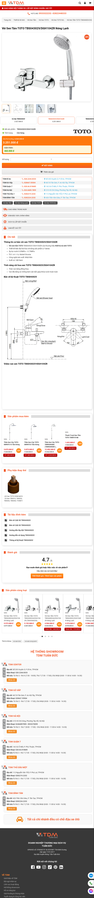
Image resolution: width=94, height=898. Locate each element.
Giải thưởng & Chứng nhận (14, 894)
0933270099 (33, 724)
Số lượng (5, 159)
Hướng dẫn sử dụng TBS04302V (21, 535)
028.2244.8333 (29, 179)
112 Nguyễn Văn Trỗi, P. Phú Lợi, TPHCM (60, 194)
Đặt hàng (47, 165)
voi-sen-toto (17, 641)
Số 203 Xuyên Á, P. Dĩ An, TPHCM (57, 179)
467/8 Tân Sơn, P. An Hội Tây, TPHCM (59, 183)
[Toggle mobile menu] (4, 3)
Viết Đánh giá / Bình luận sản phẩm (47, 576)
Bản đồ (12, 680)
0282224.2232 (28, 198)
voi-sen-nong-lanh (31, 641)
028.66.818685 (29, 186)
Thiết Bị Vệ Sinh (19, 20)
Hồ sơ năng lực (9, 891)
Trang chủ (7, 20)
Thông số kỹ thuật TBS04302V (21, 540)
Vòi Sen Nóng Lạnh (21, 203)
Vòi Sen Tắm (31, 20)
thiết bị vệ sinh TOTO (63, 246)
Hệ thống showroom (12, 887)
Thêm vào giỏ (47, 172)
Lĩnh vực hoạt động (11, 884)
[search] (80, 3)
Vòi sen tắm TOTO (16, 246)
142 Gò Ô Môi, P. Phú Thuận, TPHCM (59, 186)
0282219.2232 (28, 194)
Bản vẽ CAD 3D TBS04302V (20, 520)
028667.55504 (28, 183)
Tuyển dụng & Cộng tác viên (14, 897)
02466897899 (21, 724)
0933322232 (45, 13)
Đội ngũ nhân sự (10, 881)
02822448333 (59, 13)
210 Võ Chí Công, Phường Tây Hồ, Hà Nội (60, 190)
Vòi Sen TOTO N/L (57, 20)
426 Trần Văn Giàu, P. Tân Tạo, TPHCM (59, 198)
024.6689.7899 (29, 190)
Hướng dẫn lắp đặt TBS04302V (21, 530)
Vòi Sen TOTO (44, 20)
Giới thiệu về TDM (10, 878)
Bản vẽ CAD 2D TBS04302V (20, 525)
